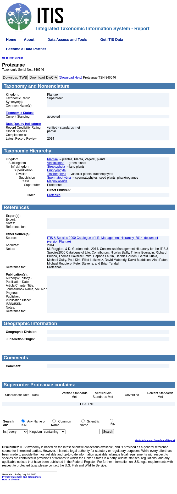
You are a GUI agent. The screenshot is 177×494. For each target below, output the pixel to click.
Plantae (52, 159)
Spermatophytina (59, 177)
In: (5, 431)
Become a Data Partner (26, 49)
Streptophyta (56, 166)
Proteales (53, 195)
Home (11, 39)
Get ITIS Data (111, 39)
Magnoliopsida (57, 181)
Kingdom (35, 431)
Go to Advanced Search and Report (155, 440)
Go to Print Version (13, 58)
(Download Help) (70, 77)
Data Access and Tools (67, 39)
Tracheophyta (56, 174)
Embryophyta (56, 170)
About (29, 39)
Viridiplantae (55, 163)
